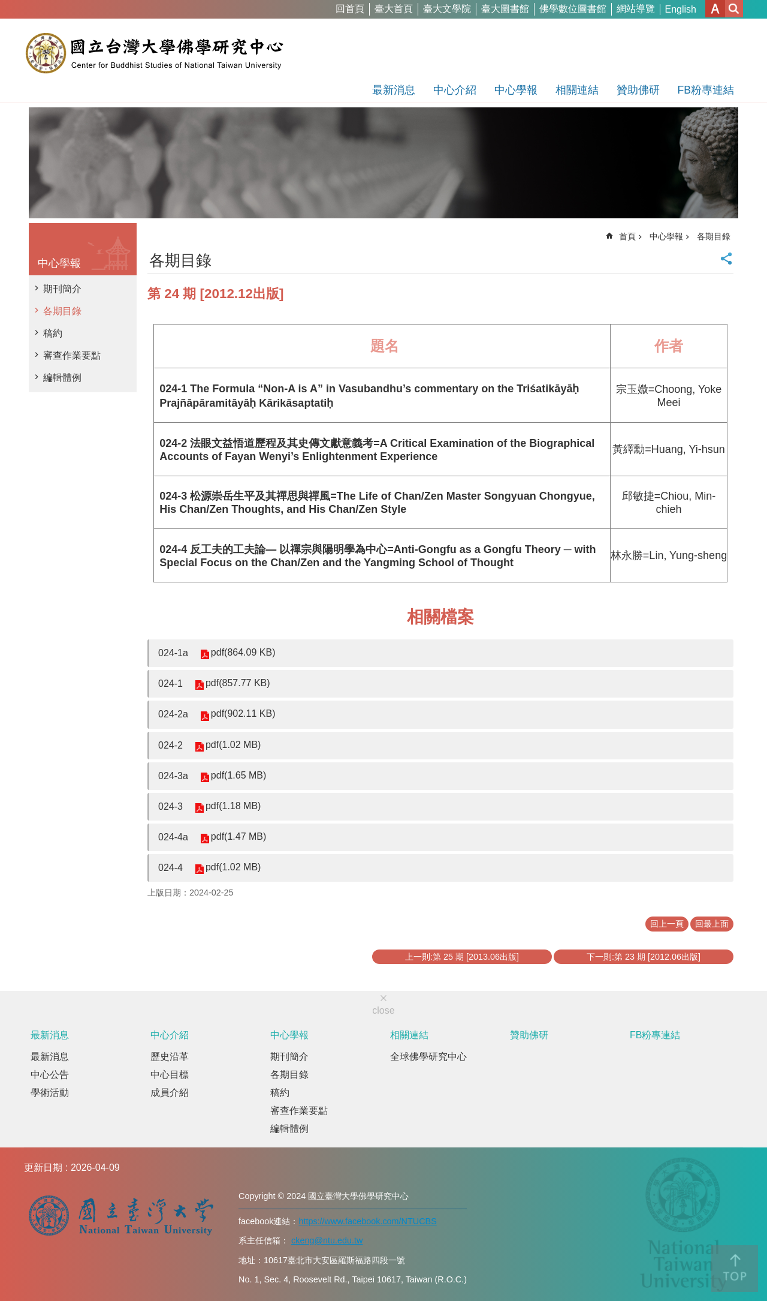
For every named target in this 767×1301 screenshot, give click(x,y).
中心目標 (169, 1074)
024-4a (173, 837)
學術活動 (50, 1092)
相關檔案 (440, 617)
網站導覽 (636, 9)
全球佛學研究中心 (428, 1056)
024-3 (170, 806)
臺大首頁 (394, 9)
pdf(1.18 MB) (233, 806)
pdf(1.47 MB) (238, 836)
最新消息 (393, 90)
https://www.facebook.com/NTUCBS (367, 1221)
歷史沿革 (169, 1056)
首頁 (627, 236)
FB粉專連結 (706, 90)
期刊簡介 (62, 289)
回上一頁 (667, 924)
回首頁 (350, 9)
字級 (715, 8)
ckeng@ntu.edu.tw (327, 1240)
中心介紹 (454, 90)
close (383, 1010)
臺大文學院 (447, 9)
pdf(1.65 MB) (238, 775)
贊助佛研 (638, 90)
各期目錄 (62, 311)
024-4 (170, 868)
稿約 (52, 333)
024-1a (173, 653)
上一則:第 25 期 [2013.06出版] (462, 957)
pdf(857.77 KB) (238, 683)
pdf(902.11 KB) (243, 713)
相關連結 (577, 90)
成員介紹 (169, 1092)
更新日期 (43, 1167)
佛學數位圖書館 (572, 9)
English (680, 9)
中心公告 (50, 1074)
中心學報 (515, 90)
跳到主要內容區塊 (6, 6)
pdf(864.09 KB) (243, 652)
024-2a (173, 714)
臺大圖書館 (505, 9)
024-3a (173, 776)
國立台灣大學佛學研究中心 (154, 53)
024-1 (170, 683)
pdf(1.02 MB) (233, 745)
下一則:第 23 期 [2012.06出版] (643, 957)
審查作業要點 (72, 355)
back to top (734, 1268)
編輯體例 (62, 377)
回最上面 (712, 924)
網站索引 (734, 8)
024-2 (170, 745)
